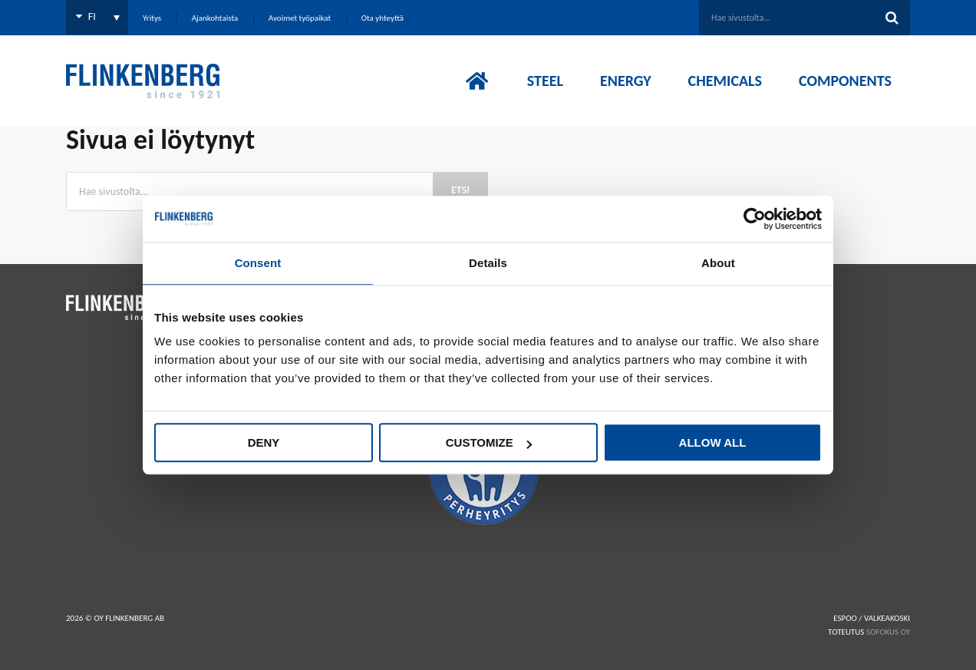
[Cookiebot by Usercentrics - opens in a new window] (754, 218)
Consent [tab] (258, 262)
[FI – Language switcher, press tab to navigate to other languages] (97, 17)
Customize (489, 442)
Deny (264, 442)
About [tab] (718, 262)
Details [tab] (488, 262)
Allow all (713, 442)
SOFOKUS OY (888, 632)
